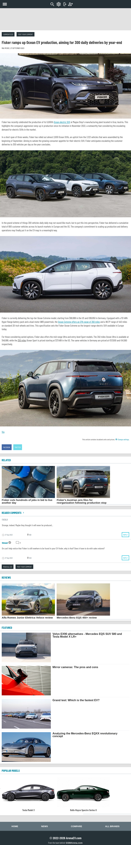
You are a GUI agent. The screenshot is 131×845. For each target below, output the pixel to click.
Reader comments (13, 512)
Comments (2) (8, 34)
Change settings (122, 439)
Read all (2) (7, 566)
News (44, 826)
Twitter (18, 447)
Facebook (6, 447)
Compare (76, 826)
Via (3, 431)
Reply (125, 534)
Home (15, 826)
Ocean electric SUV (62, 122)
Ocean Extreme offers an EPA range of (79, 321)
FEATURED (7, 627)
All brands (112, 826)
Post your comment (25, 34)
